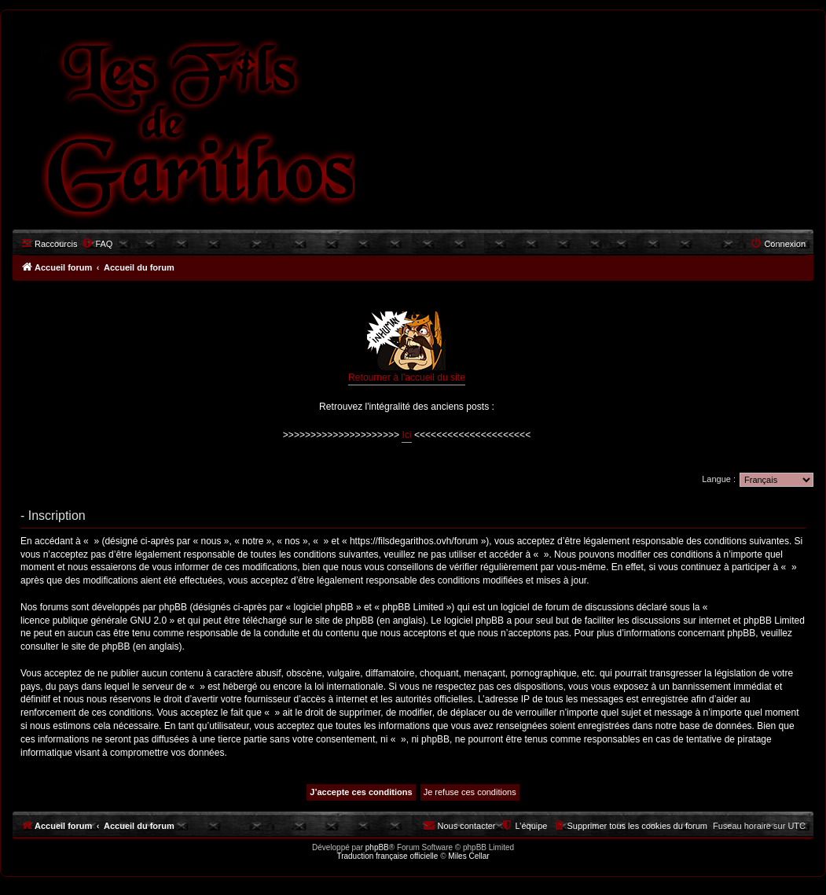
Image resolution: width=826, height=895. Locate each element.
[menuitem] (96, 243)
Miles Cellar (468, 856)
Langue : (719, 479)
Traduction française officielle (387, 856)
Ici (406, 434)
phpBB (377, 847)
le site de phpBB (339, 620)
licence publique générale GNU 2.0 (93, 620)
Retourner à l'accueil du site (406, 347)
